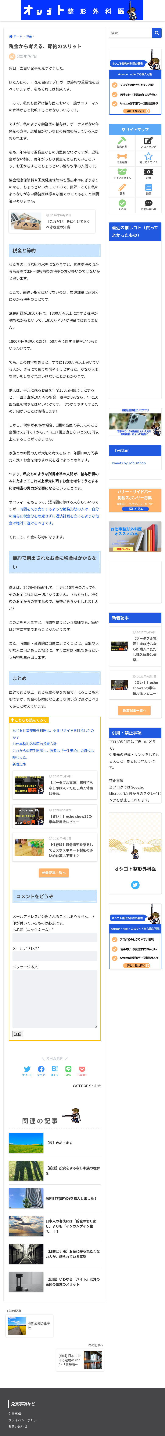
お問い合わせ (148, 205)
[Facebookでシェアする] (41, 1075)
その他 (122, 205)
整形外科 (122, 142)
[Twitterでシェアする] (27, 1075)
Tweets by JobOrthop (129, 463)
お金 (97, 1090)
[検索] (157, 33)
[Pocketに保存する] (82, 1075)
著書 (122, 189)
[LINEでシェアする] (68, 1075)
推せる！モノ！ (148, 158)
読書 (148, 189)
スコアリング (148, 142)
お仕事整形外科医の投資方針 (35, 744)
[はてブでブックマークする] (54, 1075)
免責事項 (15, 1385)
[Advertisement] (135, 582)
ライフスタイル (122, 174)
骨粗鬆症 (122, 158)
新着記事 (19, 764)
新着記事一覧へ (54, 876)
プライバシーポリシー (25, 1391)
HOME (82, 1419)
